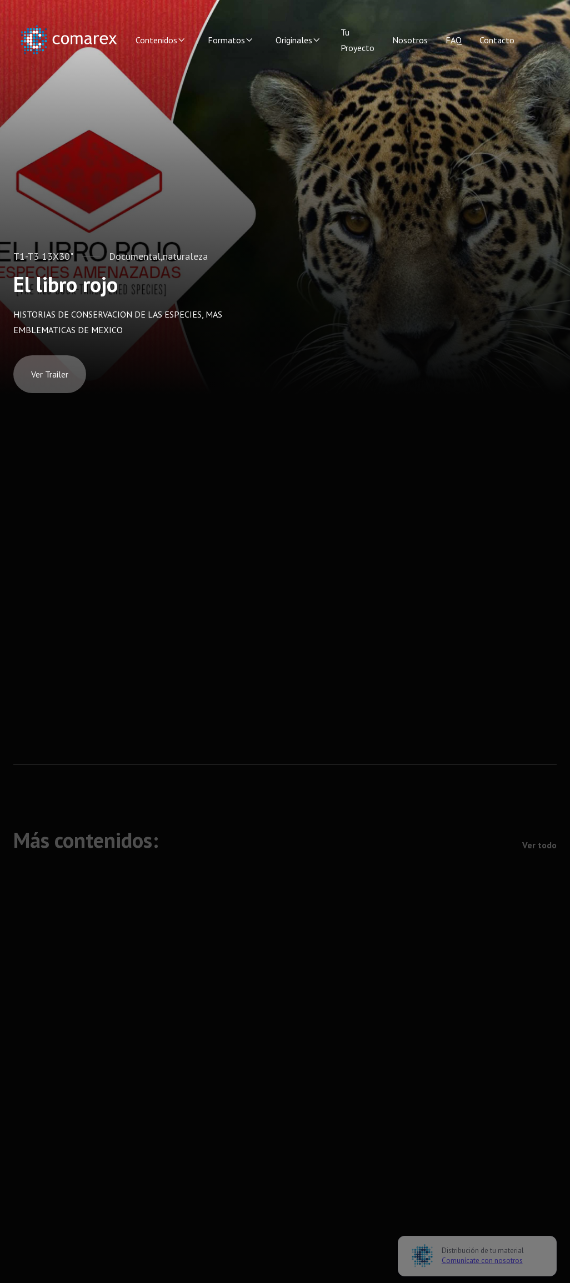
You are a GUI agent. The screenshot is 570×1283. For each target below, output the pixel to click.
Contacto (496, 40)
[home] (68, 40)
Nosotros (410, 40)
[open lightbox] (49, 374)
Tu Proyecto (357, 40)
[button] (161, 40)
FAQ (454, 40)
